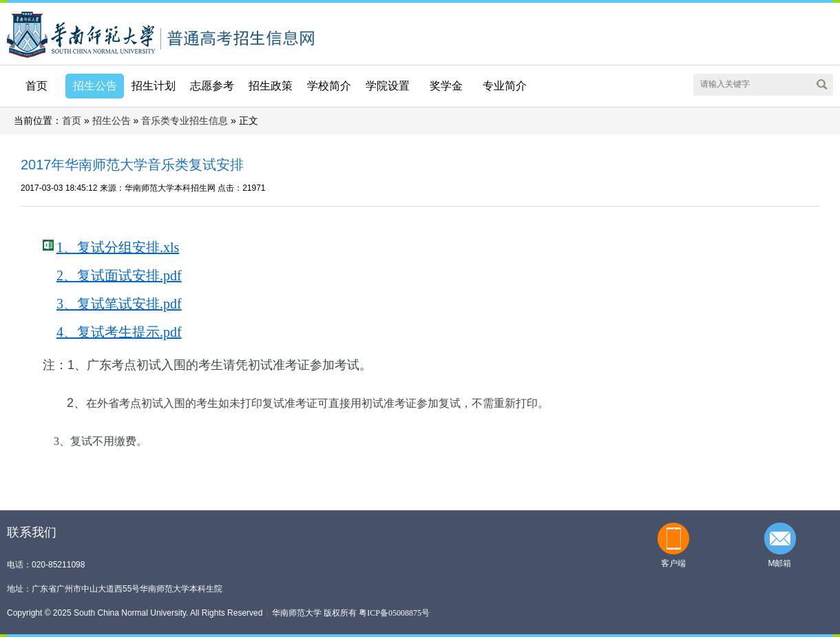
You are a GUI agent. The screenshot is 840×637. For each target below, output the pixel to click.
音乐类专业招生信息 (184, 121)
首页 (36, 86)
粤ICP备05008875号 (394, 613)
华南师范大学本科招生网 (81, 33)
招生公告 (111, 121)
